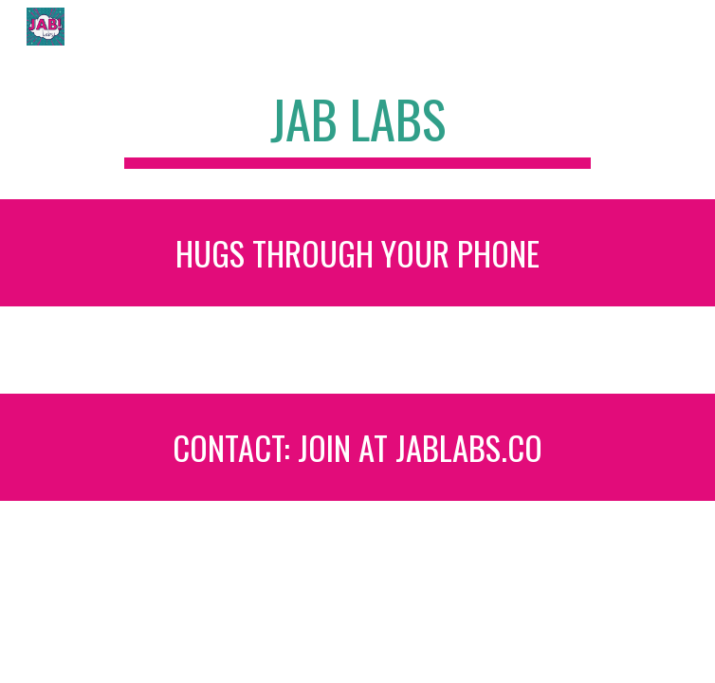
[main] (357, 128)
